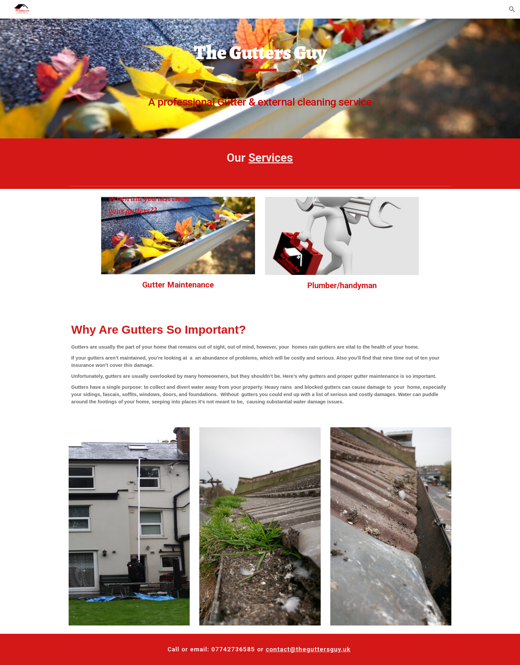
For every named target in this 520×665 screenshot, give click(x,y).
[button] (512, 9)
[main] (260, 78)
